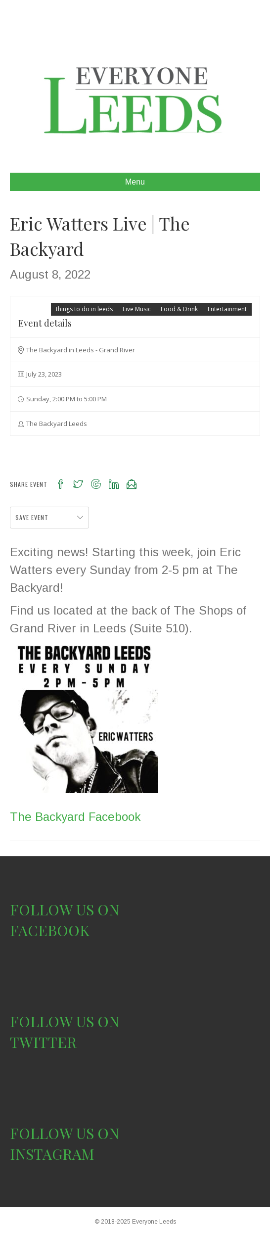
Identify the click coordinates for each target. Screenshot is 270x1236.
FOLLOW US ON (64, 909)
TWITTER (43, 1042)
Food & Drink (179, 309)
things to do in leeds (84, 309)
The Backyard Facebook (75, 816)
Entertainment (227, 309)
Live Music (137, 309)
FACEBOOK (50, 930)
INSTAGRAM (52, 1154)
